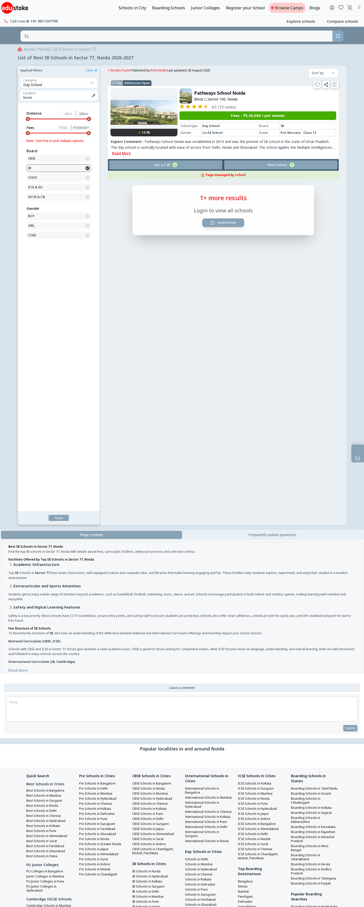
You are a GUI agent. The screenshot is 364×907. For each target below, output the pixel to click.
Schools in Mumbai (200, 595)
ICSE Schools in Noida (255, 505)
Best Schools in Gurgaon (45, 507)
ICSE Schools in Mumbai (257, 500)
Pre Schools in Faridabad (99, 535)
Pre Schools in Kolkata (97, 515)
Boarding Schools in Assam (312, 504)
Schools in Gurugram (201, 625)
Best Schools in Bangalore (47, 497)
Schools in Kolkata (200, 610)
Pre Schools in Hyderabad (99, 505)
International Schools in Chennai (204, 524)
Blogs (314, 8)
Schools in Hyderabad (202, 600)
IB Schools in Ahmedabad (152, 628)
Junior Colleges (205, 8)
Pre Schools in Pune (94, 525)
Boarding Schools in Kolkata (313, 518)
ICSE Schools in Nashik (256, 545)
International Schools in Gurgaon (204, 560)
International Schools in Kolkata (204, 533)
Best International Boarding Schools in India (314, 713)
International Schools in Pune (204, 542)
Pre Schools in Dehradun (98, 520)
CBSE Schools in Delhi (149, 525)
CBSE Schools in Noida (149, 495)
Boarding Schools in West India (311, 667)
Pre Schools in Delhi (95, 495)
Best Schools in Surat (43, 547)
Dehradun (246, 608)
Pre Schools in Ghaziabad (99, 540)
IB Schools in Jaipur (147, 613)
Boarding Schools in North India (312, 631)
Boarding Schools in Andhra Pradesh (313, 590)
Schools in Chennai (200, 605)
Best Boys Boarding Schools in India (313, 695)
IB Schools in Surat (147, 638)
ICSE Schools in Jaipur (255, 520)
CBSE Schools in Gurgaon (151, 530)
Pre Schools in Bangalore (99, 490)
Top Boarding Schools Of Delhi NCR (310, 722)
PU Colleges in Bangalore (46, 577)
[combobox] (176, 36)
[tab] (272, 247)
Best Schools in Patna (43, 562)
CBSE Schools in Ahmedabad (154, 540)
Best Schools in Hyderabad (47, 527)
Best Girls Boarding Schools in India (313, 686)
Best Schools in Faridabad (47, 552)
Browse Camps (287, 8)
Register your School (245, 8)
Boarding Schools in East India (310, 658)
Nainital (244, 598)
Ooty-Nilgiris (248, 613)
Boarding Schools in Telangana (307, 599)
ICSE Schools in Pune (254, 510)
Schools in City (132, 8)
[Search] (338, 36)
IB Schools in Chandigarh (152, 643)
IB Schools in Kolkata (149, 588)
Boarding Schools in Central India (313, 649)
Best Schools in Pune (42, 537)
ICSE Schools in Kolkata (256, 490)
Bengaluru (246, 588)
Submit (349, 434)
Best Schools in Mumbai (45, 502)
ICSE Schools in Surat (254, 550)
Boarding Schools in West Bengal (311, 566)
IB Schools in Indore (148, 633)
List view (135, 228)
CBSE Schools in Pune (149, 520)
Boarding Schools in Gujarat (313, 523)
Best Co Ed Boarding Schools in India (313, 704)
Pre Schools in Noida (95, 545)
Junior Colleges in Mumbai (47, 583)
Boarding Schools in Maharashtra (307, 530)
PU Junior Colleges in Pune (47, 588)
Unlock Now (141, 205)
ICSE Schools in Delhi (254, 540)
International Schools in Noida (204, 569)
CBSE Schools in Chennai (151, 510)
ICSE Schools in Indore (256, 525)
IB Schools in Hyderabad (151, 583)
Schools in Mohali (199, 670)
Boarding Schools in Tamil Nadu (311, 497)
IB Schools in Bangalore (151, 623)
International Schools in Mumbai (204, 506)
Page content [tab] (91, 246)
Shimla (243, 593)
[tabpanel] (182, 317)
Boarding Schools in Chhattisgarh (307, 511)
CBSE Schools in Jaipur (149, 535)
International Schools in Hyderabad (204, 515)
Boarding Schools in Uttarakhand (307, 575)
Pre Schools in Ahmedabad (100, 560)
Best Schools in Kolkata (45, 532)
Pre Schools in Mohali (96, 575)
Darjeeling (246, 618)
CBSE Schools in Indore (150, 550)
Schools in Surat (198, 660)
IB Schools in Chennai (149, 618)
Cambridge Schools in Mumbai (43, 619)
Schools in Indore (199, 665)
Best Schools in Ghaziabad (47, 557)
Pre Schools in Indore (96, 570)
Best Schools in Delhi (43, 517)
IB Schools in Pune (147, 608)
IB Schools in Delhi (147, 598)
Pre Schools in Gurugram (99, 530)
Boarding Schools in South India (312, 640)
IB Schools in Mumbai (149, 603)
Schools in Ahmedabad (203, 655)
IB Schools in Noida (147, 577)
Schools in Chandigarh (203, 675)
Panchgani (246, 603)
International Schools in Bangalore (204, 497)
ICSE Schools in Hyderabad (259, 515)
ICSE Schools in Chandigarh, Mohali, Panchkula (260, 562)
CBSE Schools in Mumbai (151, 500)
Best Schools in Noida (43, 512)
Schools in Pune (197, 620)
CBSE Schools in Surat (149, 545)
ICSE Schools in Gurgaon (257, 495)
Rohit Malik (76, 70)
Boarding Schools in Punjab (312, 606)
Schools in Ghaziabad (202, 635)
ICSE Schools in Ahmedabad (260, 535)
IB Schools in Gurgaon (149, 593)
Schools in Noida (198, 640)
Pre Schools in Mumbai (97, 500)
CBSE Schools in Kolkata (151, 515)
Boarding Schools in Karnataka (307, 539)
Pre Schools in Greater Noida (102, 550)
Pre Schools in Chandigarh (100, 580)
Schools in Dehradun (201, 615)
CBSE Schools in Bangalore (153, 490)
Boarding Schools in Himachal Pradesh (307, 557)
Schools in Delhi (197, 590)
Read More (83, 373)
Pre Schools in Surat (95, 565)
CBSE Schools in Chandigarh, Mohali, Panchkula (154, 557)
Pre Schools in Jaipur (95, 555)
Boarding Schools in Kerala (312, 583)
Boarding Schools (168, 8)
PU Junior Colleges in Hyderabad (42, 595)
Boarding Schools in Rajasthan (307, 548)
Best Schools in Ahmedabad (48, 542)
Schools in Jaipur (198, 650)
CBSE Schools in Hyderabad (153, 505)
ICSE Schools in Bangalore (258, 530)
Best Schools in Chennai (45, 522)
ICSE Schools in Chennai (257, 555)
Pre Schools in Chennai (97, 510)
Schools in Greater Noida (205, 645)
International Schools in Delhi (204, 551)
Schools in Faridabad (201, 630)
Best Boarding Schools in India (311, 676)
